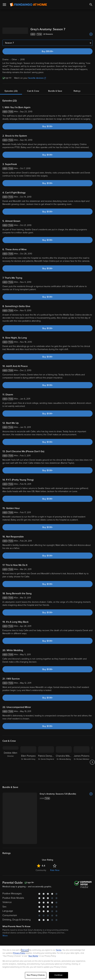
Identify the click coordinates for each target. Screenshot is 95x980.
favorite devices (37, 78)
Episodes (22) (11, 91)
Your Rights (33, 956)
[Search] (91, 5)
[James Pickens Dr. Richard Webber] (81, 762)
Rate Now (54, 870)
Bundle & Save (55, 91)
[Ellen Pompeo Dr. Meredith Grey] (28, 762)
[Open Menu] (4, 4)
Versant (25, 950)
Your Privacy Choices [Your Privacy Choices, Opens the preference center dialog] (36, 975)
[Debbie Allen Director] (10, 762)
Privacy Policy (19, 953)
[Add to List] (91, 34)
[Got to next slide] (92, 762)
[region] (47, 963)
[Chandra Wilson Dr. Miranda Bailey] (64, 762)
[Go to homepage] (28, 5)
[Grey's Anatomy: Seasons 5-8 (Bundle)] (66, 793)
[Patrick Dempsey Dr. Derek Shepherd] (46, 762)
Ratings (77, 91)
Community (41, 870)
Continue (58, 975)
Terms (58, 950)
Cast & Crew (33, 91)
